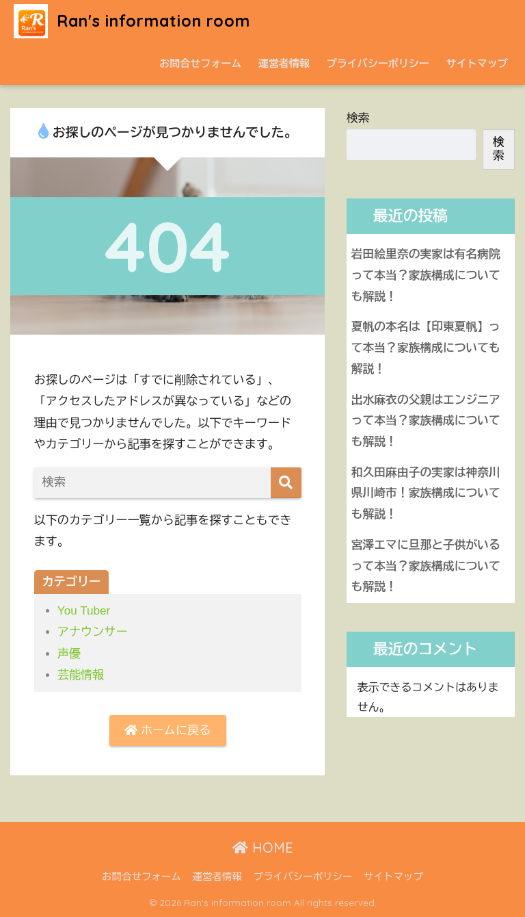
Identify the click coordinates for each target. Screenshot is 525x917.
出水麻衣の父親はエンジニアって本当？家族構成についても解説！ (425, 420)
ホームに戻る (167, 730)
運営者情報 (284, 63)
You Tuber (83, 610)
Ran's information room (132, 21)
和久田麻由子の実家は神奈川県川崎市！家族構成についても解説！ (425, 493)
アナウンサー (92, 631)
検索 (358, 118)
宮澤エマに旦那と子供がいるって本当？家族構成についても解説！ (425, 566)
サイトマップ (477, 63)
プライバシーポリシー (378, 63)
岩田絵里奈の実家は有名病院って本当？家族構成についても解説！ (425, 275)
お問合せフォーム (200, 63)
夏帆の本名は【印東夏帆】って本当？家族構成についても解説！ (425, 347)
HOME (262, 847)
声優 (69, 653)
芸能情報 (80, 675)
